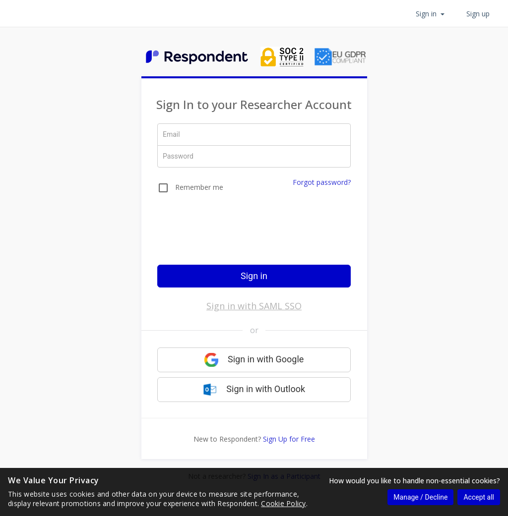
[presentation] (254, 235)
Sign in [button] (430, 13)
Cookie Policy (283, 503)
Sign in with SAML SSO (254, 306)
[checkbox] (190, 189)
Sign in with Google (254, 360)
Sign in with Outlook (254, 390)
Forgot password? (322, 182)
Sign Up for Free (289, 439)
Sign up (478, 13)
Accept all (478, 497)
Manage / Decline (420, 497)
